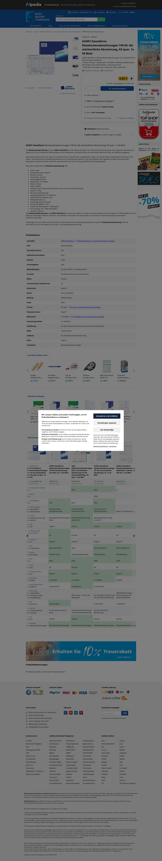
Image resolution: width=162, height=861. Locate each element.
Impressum (113, 446)
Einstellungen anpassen (107, 423)
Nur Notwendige (107, 430)
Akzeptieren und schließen (107, 416)
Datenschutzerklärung (100, 446)
